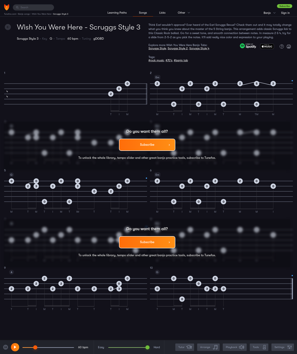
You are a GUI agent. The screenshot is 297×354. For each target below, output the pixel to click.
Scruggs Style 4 (199, 48)
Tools (259, 347)
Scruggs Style (157, 48)
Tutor (185, 347)
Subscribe (284, 6)
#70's (169, 60)
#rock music (156, 60)
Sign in (285, 12)
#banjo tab (181, 60)
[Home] (6, 7)
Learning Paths (117, 12)
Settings (283, 347)
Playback (235, 347)
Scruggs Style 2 (178, 48)
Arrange (208, 347)
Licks (162, 12)
